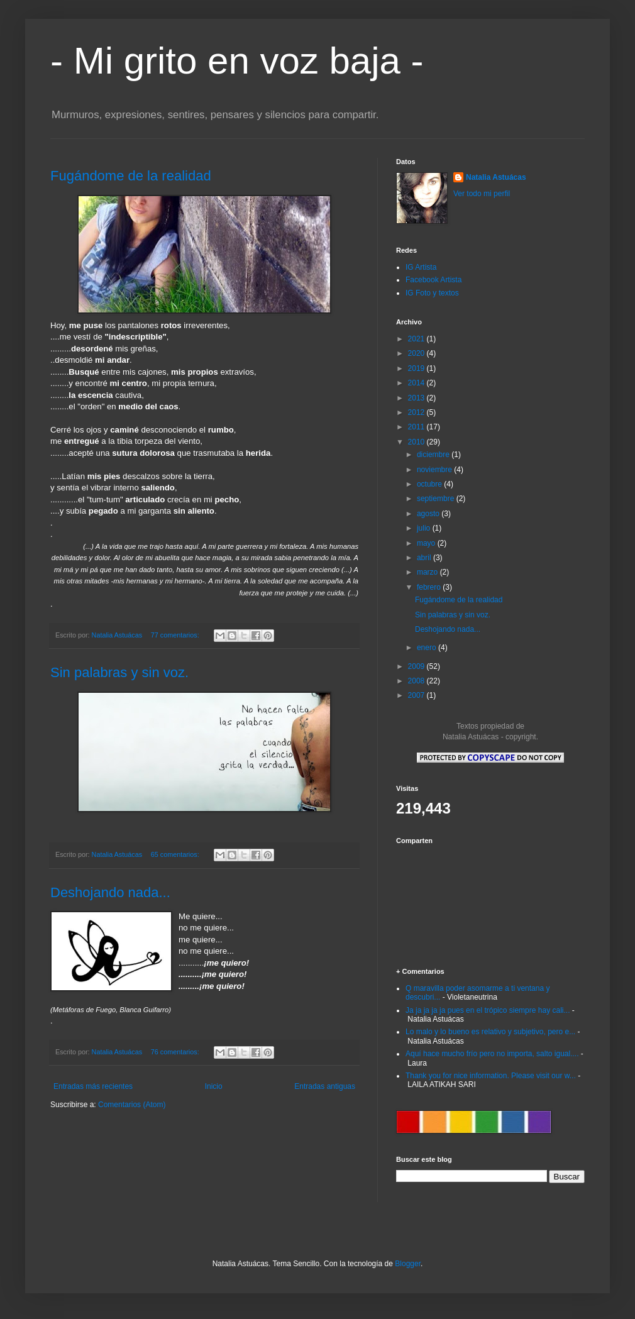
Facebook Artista (433, 279)
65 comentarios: (176, 854)
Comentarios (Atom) (131, 1104)
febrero (430, 587)
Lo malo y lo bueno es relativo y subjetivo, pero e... (490, 1031)
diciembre (434, 454)
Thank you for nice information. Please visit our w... (491, 1075)
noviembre (435, 469)
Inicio (214, 1086)
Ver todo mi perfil (481, 193)
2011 (417, 426)
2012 (417, 412)
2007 (417, 695)
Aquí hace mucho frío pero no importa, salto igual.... (492, 1053)
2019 (417, 368)
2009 (417, 666)
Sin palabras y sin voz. (119, 672)
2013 (417, 398)
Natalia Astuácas (496, 177)
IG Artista (421, 267)
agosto (429, 513)
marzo (428, 572)
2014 (417, 382)
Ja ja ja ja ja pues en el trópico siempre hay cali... (488, 1010)
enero (427, 647)
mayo (427, 543)
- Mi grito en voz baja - (237, 61)
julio (425, 528)
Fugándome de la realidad (130, 176)
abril (425, 557)
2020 (417, 353)
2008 (417, 680)
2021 (417, 338)
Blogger (408, 1263)
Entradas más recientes (93, 1086)
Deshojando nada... (110, 892)
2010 (417, 442)
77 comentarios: (176, 635)
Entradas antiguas (324, 1086)
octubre (430, 484)
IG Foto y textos (432, 293)
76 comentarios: (176, 1052)
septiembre (436, 498)
